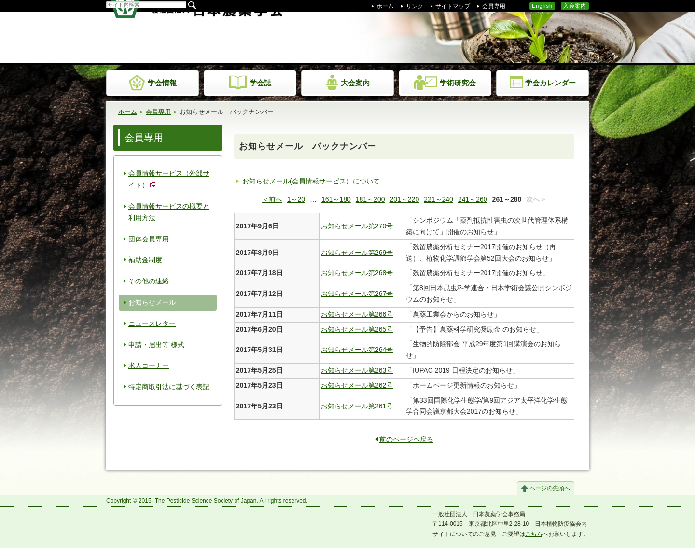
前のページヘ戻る (404, 439)
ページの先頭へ (549, 488)
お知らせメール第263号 (357, 370)
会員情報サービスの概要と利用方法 (168, 212)
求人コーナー (148, 365)
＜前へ (272, 199)
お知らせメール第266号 (357, 314)
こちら (533, 534)
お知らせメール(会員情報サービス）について (311, 181)
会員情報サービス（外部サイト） (168, 179)
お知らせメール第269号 (357, 252)
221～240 (438, 199)
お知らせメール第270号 (357, 226)
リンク (414, 6)
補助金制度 (145, 260)
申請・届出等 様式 (156, 345)
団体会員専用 (148, 239)
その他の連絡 (148, 281)
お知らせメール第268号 (357, 273)
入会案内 (574, 6)
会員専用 (493, 6)
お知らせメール (152, 302)
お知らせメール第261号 (357, 406)
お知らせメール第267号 (357, 293)
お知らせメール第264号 (357, 349)
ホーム (385, 6)
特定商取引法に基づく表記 (168, 387)
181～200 (370, 199)
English (542, 6)
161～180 (336, 199)
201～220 (404, 199)
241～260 (472, 199)
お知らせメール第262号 (357, 385)
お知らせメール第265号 (357, 329)
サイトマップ (452, 6)
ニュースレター (152, 323)
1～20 (296, 199)
